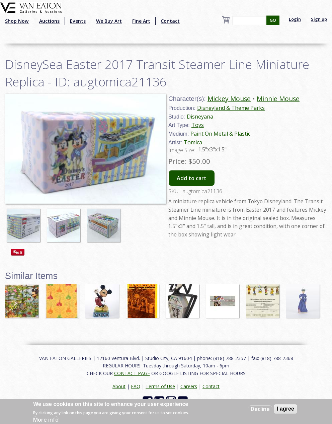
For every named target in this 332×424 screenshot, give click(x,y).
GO (273, 20)
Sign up (319, 19)
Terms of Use (160, 386)
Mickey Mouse (229, 98)
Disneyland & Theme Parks (231, 108)
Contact (170, 21)
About (119, 386)
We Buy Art (109, 21)
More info (46, 419)
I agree (285, 409)
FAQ (135, 386)
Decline (260, 409)
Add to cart (191, 178)
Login (295, 19)
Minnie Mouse (278, 98)
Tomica (193, 142)
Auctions (49, 21)
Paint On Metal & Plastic (220, 133)
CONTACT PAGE (132, 373)
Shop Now (17, 21)
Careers (188, 386)
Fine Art (141, 21)
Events (78, 21)
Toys (197, 125)
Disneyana (200, 116)
